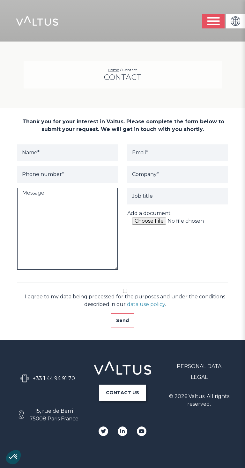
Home (113, 69)
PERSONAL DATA (199, 366)
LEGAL (199, 377)
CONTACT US (122, 392)
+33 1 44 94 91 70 (54, 378)
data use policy (146, 304)
